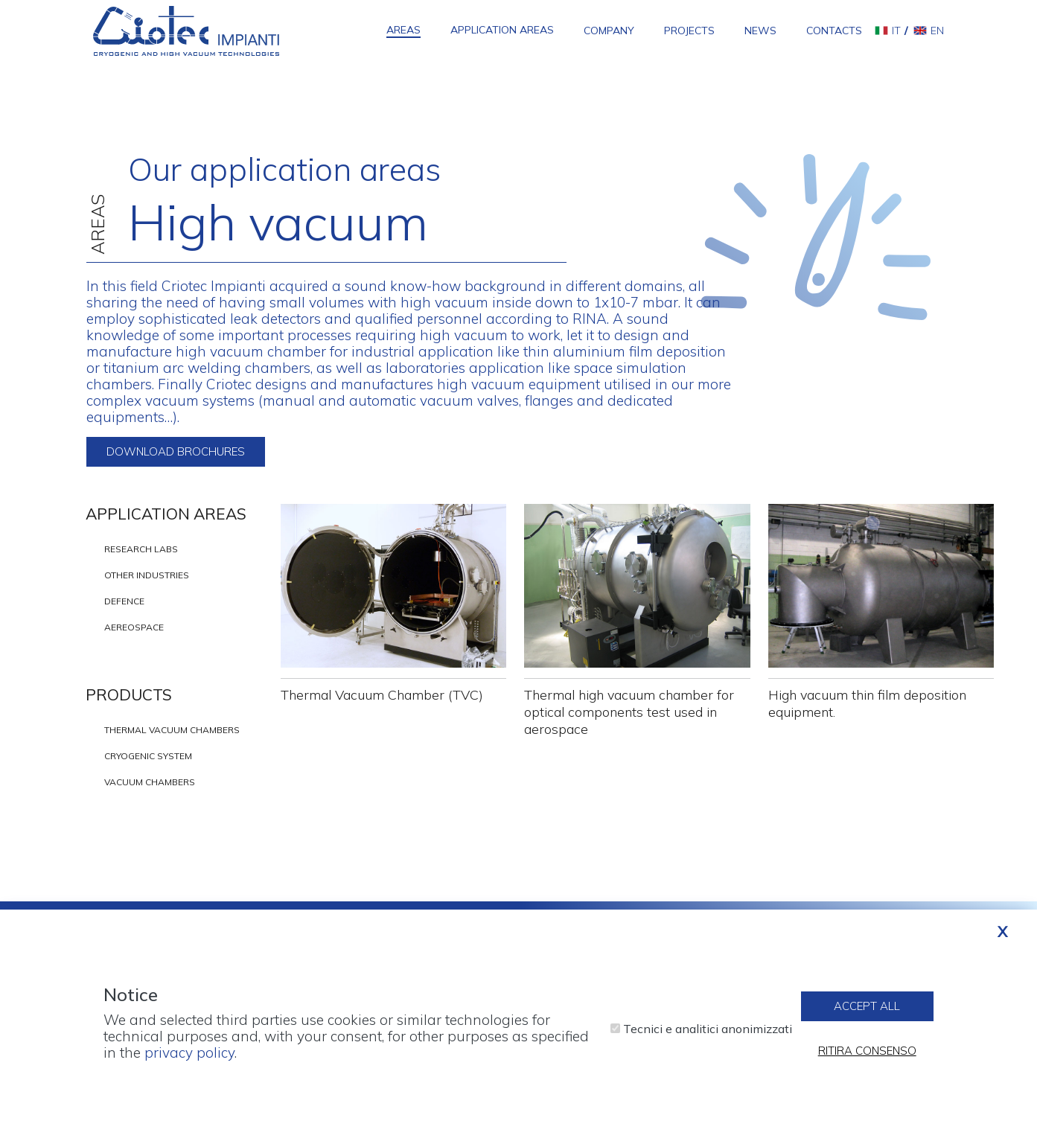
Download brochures (175, 451)
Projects (689, 30)
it (896, 30)
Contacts (834, 30)
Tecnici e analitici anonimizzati (707, 1036)
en (937, 30)
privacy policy (189, 1060)
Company (609, 30)
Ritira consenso (867, 1058)
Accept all (867, 1013)
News (760, 30)
